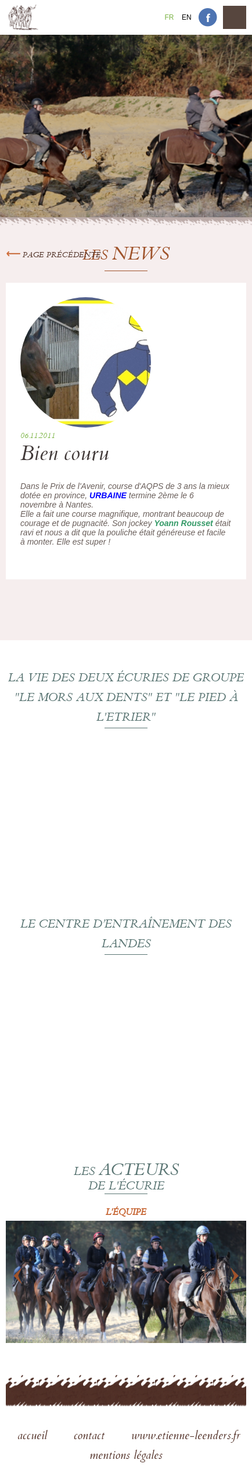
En (187, 17)
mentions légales (126, 1456)
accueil (34, 1437)
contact (91, 1437)
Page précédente (53, 255)
